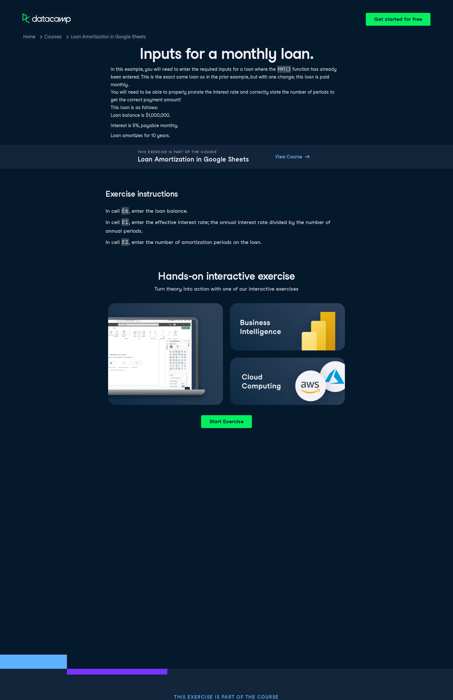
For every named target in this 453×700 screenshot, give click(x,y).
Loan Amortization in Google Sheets (108, 36)
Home (29, 36)
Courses (53, 36)
